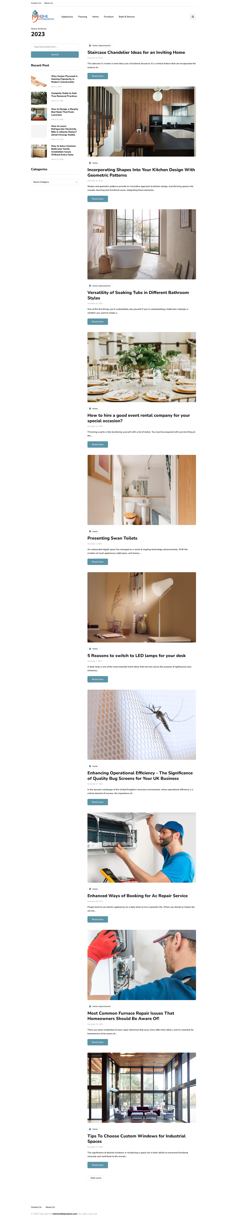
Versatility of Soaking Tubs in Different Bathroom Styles (138, 295)
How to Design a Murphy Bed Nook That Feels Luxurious (64, 112)
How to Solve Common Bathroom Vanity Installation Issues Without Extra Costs (63, 150)
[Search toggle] (193, 17)
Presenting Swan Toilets (112, 538)
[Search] (55, 47)
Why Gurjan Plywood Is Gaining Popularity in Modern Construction (64, 79)
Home (95, 16)
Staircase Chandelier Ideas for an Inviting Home (136, 52)
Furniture (109, 16)
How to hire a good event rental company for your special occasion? (138, 418)
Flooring (82, 16)
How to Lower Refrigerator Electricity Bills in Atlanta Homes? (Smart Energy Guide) (64, 130)
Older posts (95, 1178)
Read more (98, 76)
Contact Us (36, 3)
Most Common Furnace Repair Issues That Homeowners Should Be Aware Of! (130, 1016)
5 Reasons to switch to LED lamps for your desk (136, 656)
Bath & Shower (127, 16)
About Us (48, 3)
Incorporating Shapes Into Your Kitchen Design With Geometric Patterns (141, 172)
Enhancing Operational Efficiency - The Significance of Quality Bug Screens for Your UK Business (140, 775)
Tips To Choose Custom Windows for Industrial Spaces (136, 1139)
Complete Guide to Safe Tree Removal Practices (64, 95)
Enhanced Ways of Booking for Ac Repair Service (137, 896)
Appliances (67, 16)
